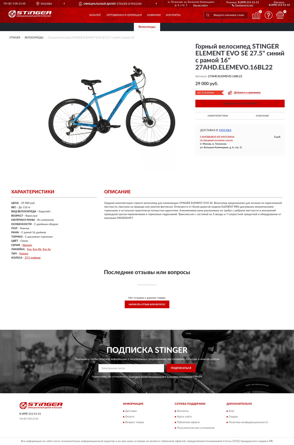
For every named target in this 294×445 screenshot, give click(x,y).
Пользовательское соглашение (195, 428)
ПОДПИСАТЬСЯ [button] (181, 368)
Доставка (131, 411)
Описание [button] (262, 116)
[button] (242, 5)
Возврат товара (134, 422)
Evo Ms (37, 249)
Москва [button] (225, 130)
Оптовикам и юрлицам (124, 15)
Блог (232, 411)
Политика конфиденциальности (248, 422)
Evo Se (47, 249)
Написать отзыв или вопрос (147, 304)
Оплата (129, 417)
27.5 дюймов (32, 258)
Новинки (154, 15)
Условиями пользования (179, 376)
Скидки (233, 417)
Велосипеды (147, 26)
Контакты (173, 15)
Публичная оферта (188, 422)
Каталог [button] (95, 15)
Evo (29, 249)
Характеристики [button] (218, 116)
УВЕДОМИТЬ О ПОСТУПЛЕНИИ (240, 103)
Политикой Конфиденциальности (146, 376)
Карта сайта (184, 417)
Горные (23, 253)
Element (27, 245)
